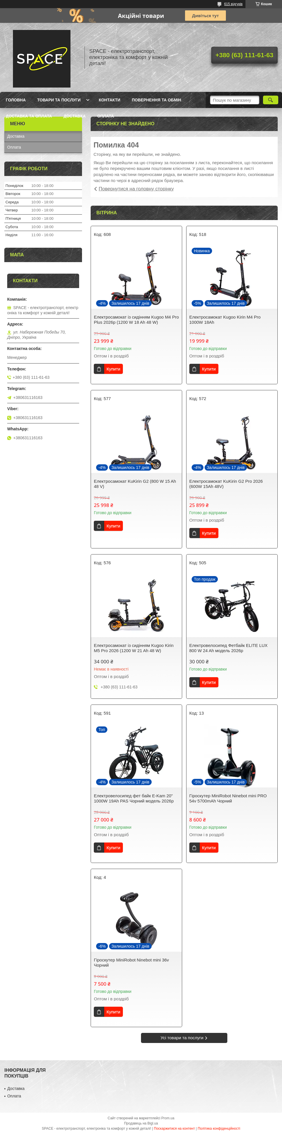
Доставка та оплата (29, 116)
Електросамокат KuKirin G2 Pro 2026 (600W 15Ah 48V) (226, 484)
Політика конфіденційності (219, 1129)
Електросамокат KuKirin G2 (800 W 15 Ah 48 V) (135, 484)
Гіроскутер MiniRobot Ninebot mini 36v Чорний (131, 962)
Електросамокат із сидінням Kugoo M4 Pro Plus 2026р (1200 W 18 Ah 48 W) (136, 320)
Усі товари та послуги (182, 1037)
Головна (16, 100)
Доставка (75, 116)
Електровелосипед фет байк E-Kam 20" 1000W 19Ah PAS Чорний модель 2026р (134, 798)
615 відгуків (233, 4)
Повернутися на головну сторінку (136, 189)
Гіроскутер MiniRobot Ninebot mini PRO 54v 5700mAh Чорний (228, 798)
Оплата (105, 116)
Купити (113, 368)
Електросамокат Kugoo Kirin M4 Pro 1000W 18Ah (225, 320)
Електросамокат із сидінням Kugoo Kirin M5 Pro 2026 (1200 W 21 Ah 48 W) (134, 648)
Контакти (109, 100)
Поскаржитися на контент (174, 1129)
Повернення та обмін (156, 100)
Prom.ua (167, 1118)
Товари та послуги (59, 100)
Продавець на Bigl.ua (141, 1123)
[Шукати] (270, 100)
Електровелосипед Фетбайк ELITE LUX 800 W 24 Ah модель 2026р (228, 648)
